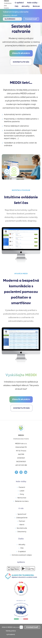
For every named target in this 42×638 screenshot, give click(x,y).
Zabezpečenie (21, 518)
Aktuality (25, 6)
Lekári (22, 491)
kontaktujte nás (21, 62)
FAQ (16, 6)
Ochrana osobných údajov (22, 555)
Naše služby (32, 2)
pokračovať (31, 19)
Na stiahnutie (22, 528)
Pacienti (22, 487)
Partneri (22, 521)
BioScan (36, 6)
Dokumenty (21, 532)
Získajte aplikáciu (21, 53)
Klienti (21, 525)
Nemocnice (21, 498)
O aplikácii (19, 2)
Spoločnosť (22, 514)
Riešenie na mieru (22, 501)
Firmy (22, 494)
